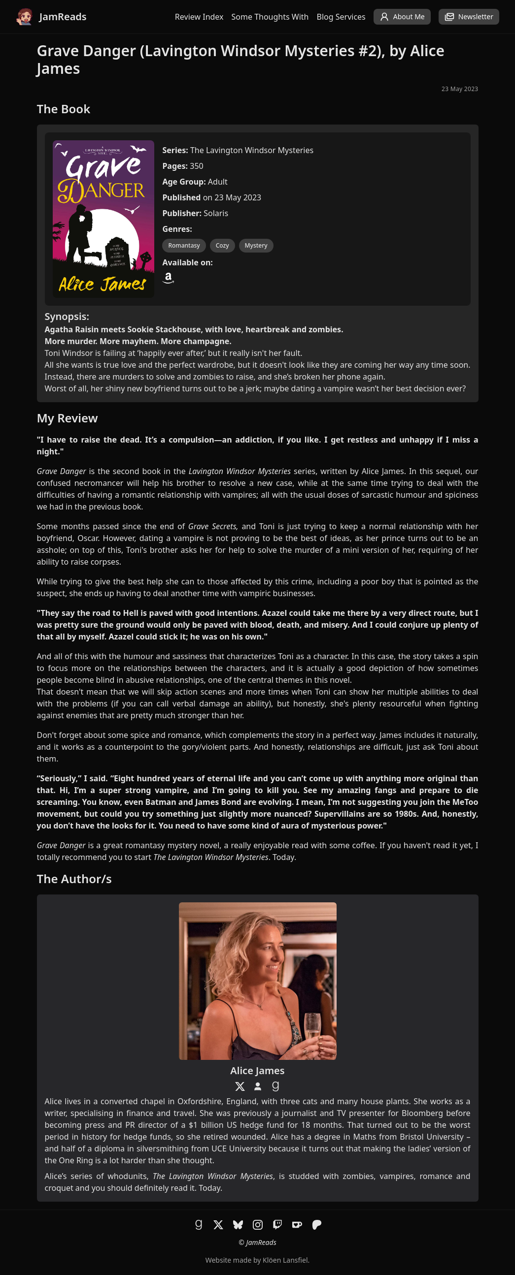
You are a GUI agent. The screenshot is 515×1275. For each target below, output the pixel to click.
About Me (402, 17)
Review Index (199, 16)
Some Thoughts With (270, 16)
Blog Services (341, 16)
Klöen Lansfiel (285, 1260)
